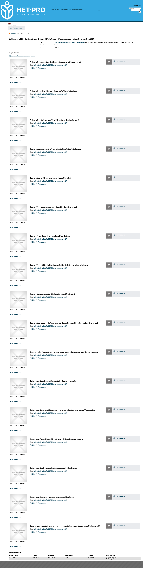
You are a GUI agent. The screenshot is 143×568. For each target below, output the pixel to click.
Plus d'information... (39, 68)
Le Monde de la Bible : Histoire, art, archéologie (69, 42)
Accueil (12, 25)
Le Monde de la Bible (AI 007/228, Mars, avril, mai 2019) (50, 65)
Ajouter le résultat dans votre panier (22, 56)
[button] (109, 62)
